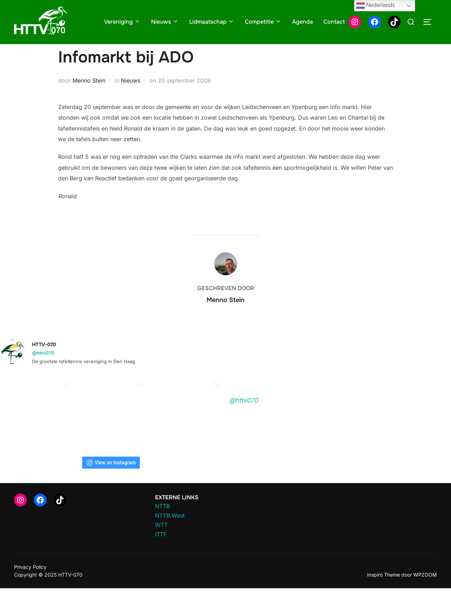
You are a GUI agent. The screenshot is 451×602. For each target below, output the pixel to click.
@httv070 (43, 366)
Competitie (263, 21)
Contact (334, 21)
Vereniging (122, 21)
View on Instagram (111, 476)
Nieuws (165, 21)
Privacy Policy (30, 580)
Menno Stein (89, 94)
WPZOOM (425, 588)
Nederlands (375, 5)
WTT (161, 538)
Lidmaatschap (211, 21)
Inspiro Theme (383, 588)
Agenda (302, 21)
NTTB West (170, 528)
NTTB (162, 519)
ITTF (161, 548)
